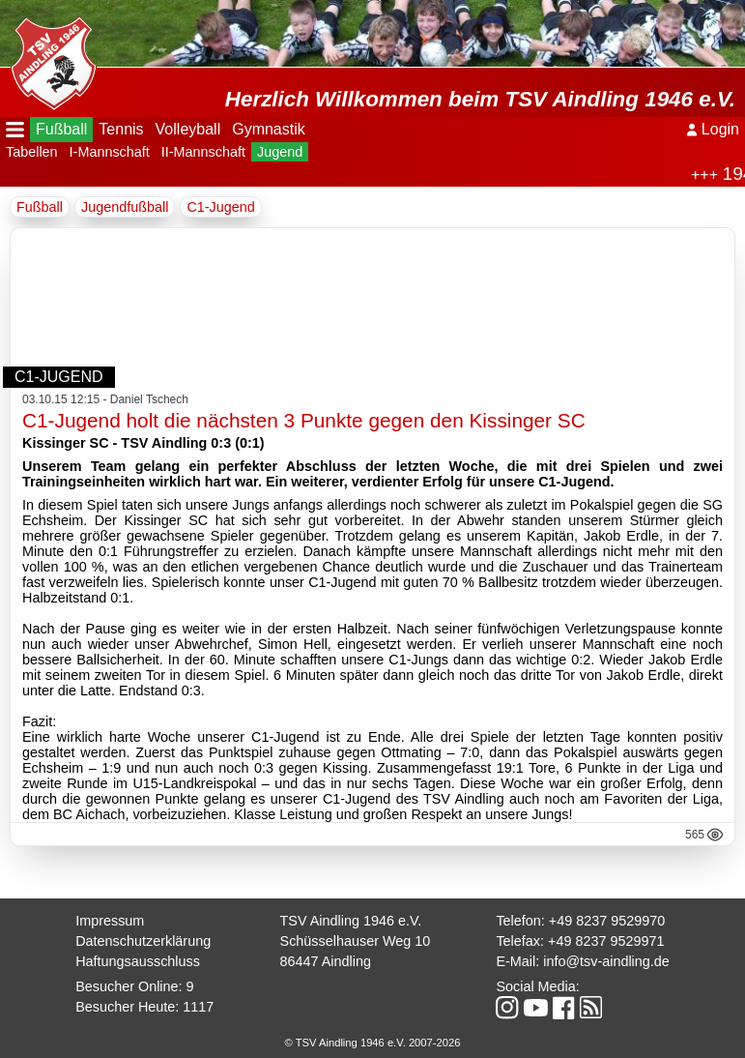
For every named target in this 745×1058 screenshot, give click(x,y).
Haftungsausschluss (137, 961)
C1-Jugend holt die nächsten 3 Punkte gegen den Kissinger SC (304, 420)
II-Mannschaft (203, 152)
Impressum (109, 920)
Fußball (61, 129)
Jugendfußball (124, 207)
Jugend (279, 152)
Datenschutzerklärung (143, 941)
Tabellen (32, 152)
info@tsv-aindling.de (606, 961)
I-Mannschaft (110, 152)
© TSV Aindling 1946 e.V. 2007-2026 (373, 1042)
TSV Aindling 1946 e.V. (351, 920)
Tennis (121, 129)
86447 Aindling (325, 961)
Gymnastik (268, 129)
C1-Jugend (220, 207)
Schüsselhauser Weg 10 (355, 941)
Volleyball (188, 129)
